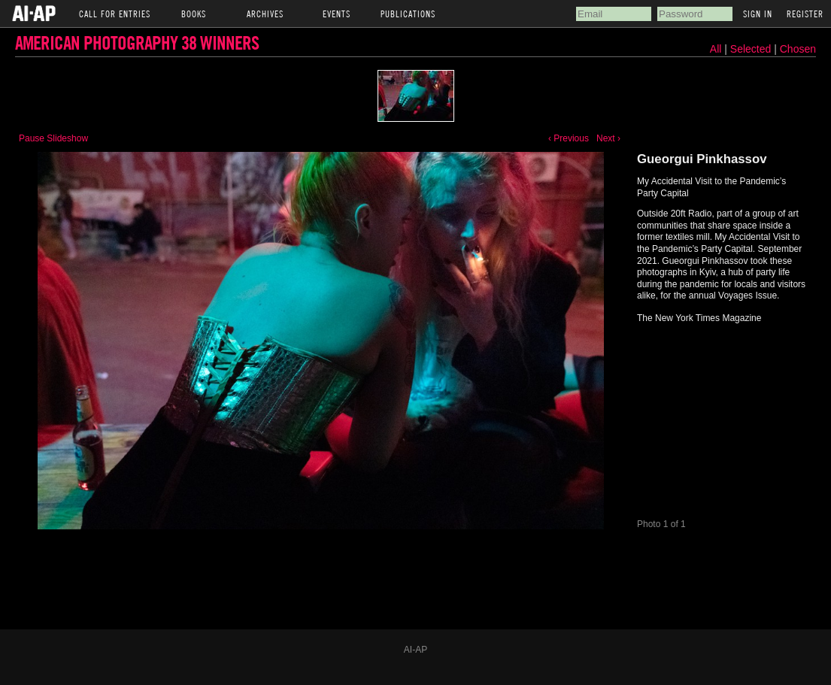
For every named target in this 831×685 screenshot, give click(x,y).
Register (805, 14)
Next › (608, 138)
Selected (752, 49)
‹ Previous (568, 138)
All (716, 49)
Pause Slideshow (53, 138)
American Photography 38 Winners (137, 42)
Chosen (798, 49)
